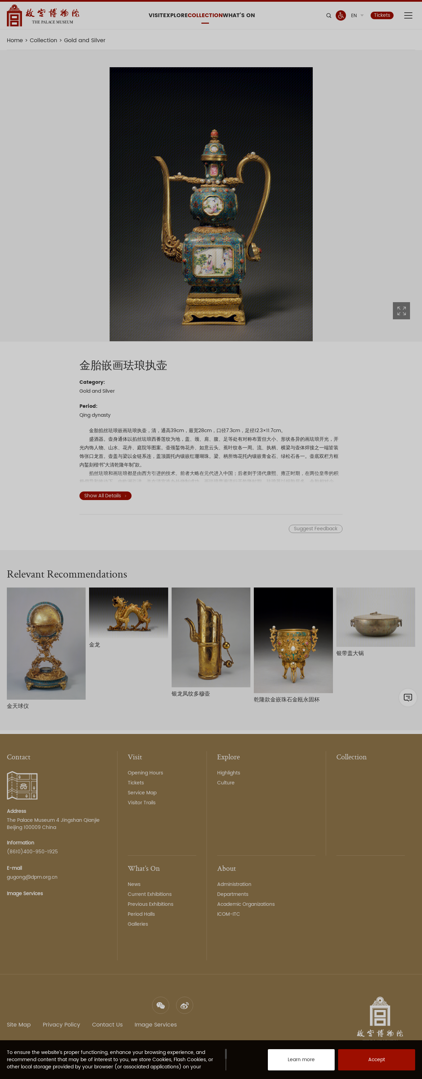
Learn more (293, 1061)
